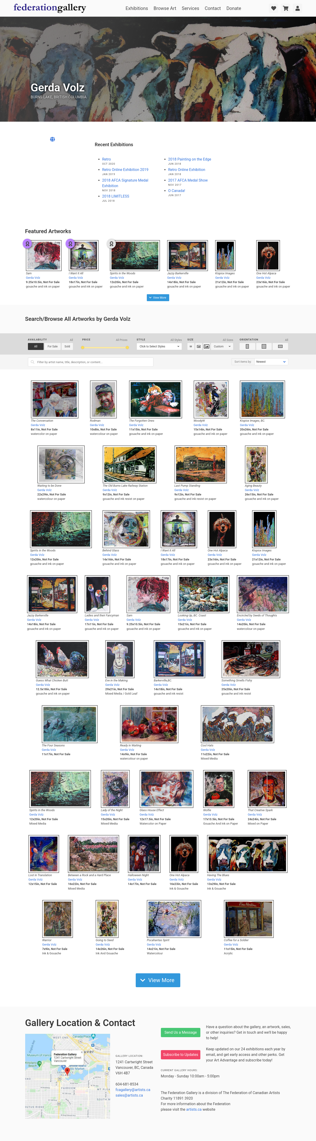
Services (190, 8)
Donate (233, 8)
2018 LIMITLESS (115, 196)
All (35, 346)
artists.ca (194, 1109)
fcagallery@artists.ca (133, 1090)
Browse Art (164, 8)
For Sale (52, 346)
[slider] (82, 347)
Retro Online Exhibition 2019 (125, 169)
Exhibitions (137, 8)
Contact (213, 8)
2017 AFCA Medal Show (188, 180)
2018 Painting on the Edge (189, 159)
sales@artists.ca (129, 1095)
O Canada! (176, 191)
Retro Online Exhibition (186, 169)
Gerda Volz (33, 277)
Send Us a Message (180, 1032)
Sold (67, 346)
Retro (106, 159)
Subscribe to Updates (180, 1054)
